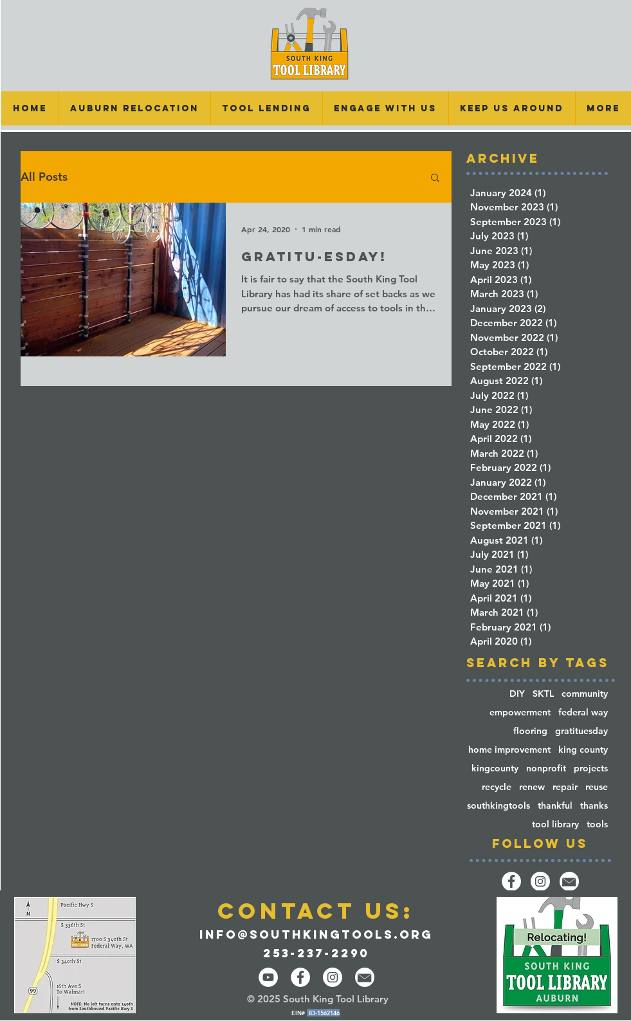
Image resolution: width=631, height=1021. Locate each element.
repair (565, 787)
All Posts (44, 177)
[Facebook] (511, 881)
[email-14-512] (569, 881)
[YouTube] (268, 977)
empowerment (520, 712)
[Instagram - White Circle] (332, 977)
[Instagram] (540, 881)
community (585, 693)
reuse (596, 787)
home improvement (509, 749)
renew (532, 787)
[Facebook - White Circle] (300, 977)
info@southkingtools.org (316, 934)
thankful (555, 805)
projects (591, 768)
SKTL (543, 693)
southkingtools (498, 805)
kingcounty (494, 768)
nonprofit (546, 768)
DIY (517, 693)
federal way (583, 712)
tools (597, 824)
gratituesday (581, 731)
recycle (496, 787)
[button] (266, 108)
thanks (594, 805)
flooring (530, 731)
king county (583, 749)
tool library (555, 824)
